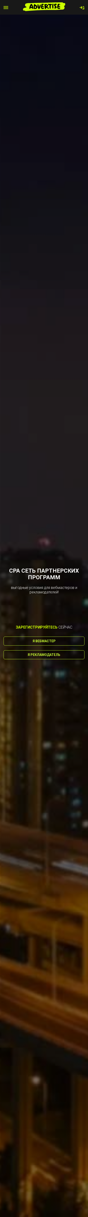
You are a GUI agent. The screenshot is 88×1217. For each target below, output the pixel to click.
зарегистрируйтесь (36, 627)
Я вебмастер (44, 641)
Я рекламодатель (44, 655)
